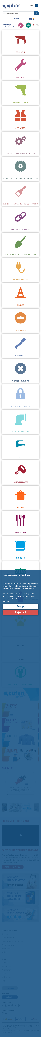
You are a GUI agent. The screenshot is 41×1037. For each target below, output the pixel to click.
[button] (36, 13)
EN (31, 6)
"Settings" (25, 596)
